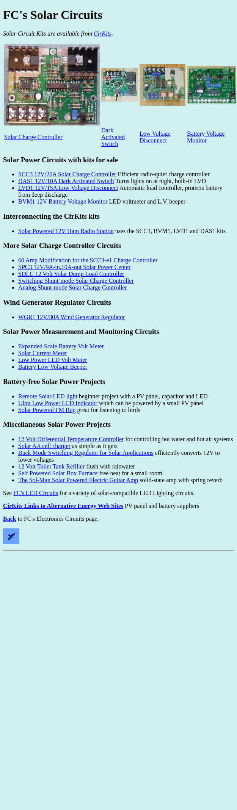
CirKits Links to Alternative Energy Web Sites (63, 506)
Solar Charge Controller (33, 137)
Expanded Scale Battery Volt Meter (61, 346)
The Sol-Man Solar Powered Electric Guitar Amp (78, 480)
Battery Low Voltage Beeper (52, 366)
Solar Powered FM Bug (47, 410)
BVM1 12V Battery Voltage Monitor (63, 201)
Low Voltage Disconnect (155, 137)
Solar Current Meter (42, 353)
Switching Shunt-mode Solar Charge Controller (76, 280)
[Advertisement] (71, 625)
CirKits (102, 33)
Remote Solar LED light (47, 396)
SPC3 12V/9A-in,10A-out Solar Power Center (74, 267)
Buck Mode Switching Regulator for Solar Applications (85, 453)
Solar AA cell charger (44, 446)
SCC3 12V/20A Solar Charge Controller (67, 174)
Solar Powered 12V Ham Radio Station (66, 231)
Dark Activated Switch (113, 137)
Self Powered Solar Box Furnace (58, 473)
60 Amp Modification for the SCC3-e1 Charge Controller (87, 260)
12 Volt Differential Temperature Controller (71, 439)
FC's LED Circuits (35, 493)
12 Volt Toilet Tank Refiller (51, 466)
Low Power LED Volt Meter (52, 360)
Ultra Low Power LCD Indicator (57, 403)
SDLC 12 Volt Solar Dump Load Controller (71, 274)
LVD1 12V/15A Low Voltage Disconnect (68, 188)
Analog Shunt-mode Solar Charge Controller (72, 287)
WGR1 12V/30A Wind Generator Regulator (71, 317)
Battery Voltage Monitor (205, 137)
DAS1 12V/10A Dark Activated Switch (66, 181)
